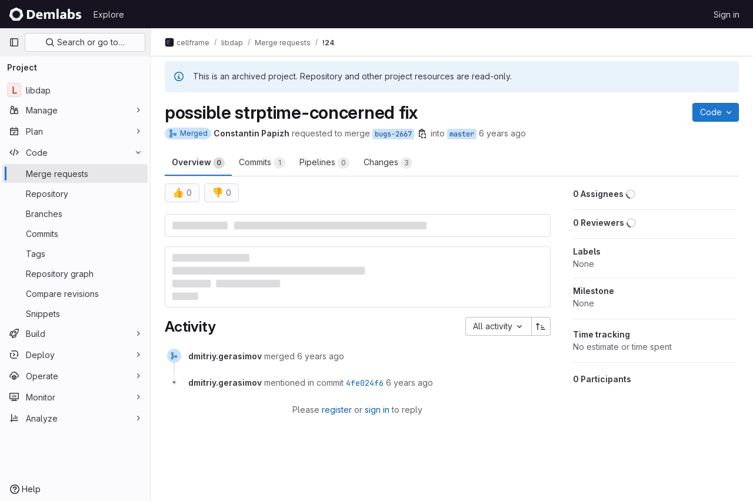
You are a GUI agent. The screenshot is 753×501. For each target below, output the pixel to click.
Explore (109, 14)
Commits (262, 163)
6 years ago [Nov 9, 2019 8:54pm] (502, 133)
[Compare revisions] (75, 293)
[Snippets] (75, 313)
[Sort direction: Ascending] (541, 326)
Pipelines (324, 163)
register (337, 410)
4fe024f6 (365, 383)
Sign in (726, 14)
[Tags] (75, 253)
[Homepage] (45, 14)
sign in (377, 410)
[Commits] (75, 233)
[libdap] (75, 90)
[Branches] (75, 213)
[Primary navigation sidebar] (14, 42)
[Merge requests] (75, 173)
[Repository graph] (75, 273)
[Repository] (75, 193)
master (461, 134)
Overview (198, 163)
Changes (388, 163)
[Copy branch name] (422, 133)
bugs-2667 (393, 134)
